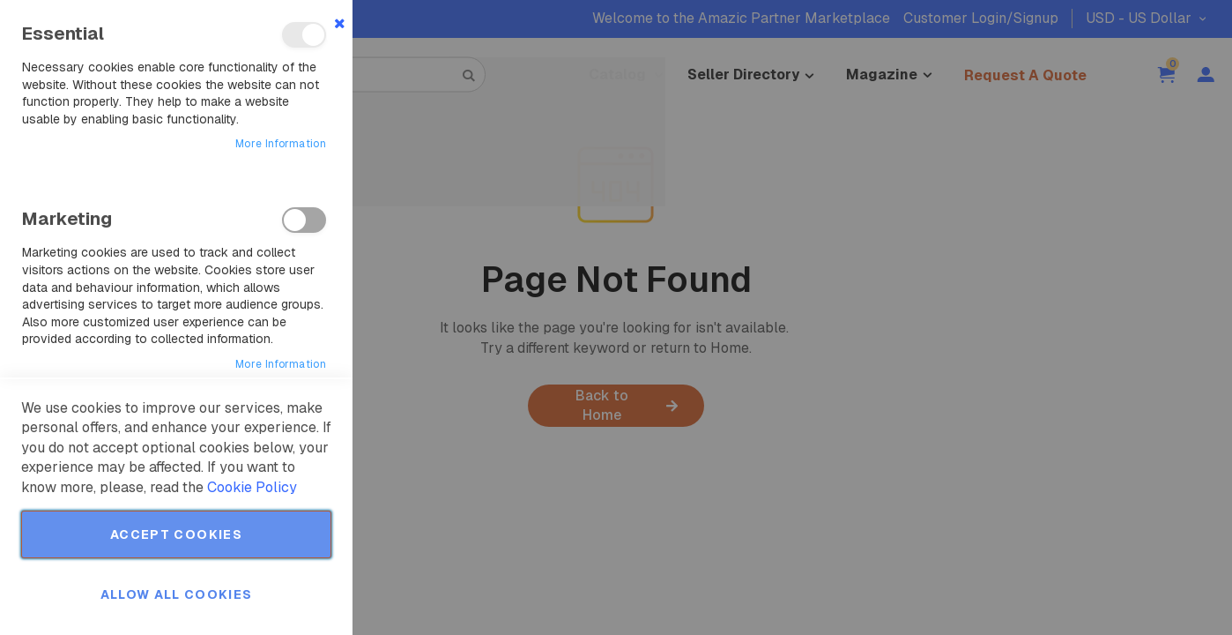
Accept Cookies (176, 534)
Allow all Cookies (176, 594)
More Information (280, 144)
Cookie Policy (252, 487)
